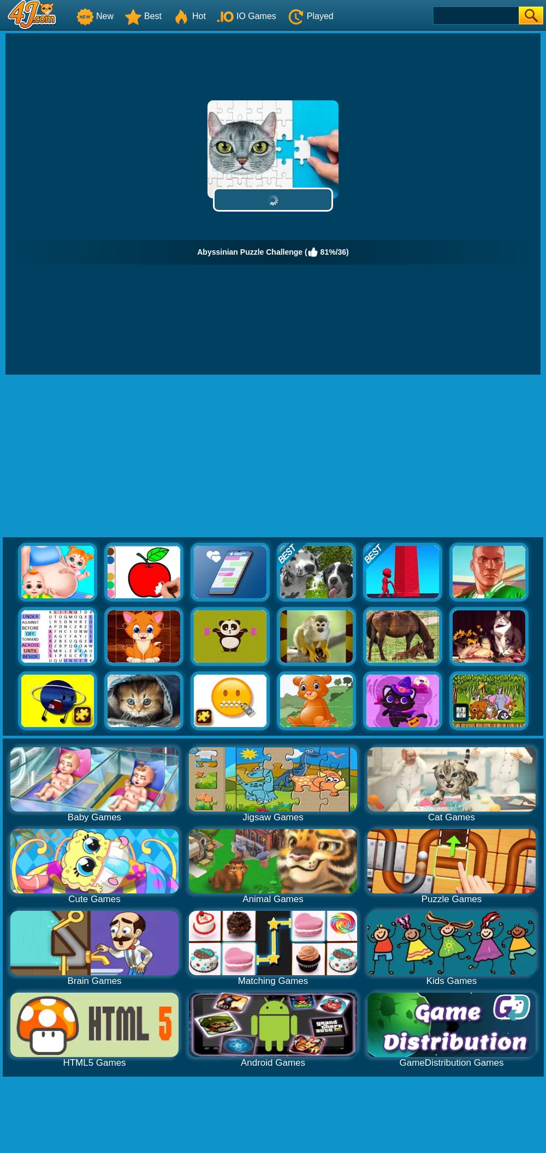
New (95, 16)
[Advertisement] (273, 456)
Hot (189, 16)
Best (143, 16)
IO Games (246, 16)
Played (310, 16)
